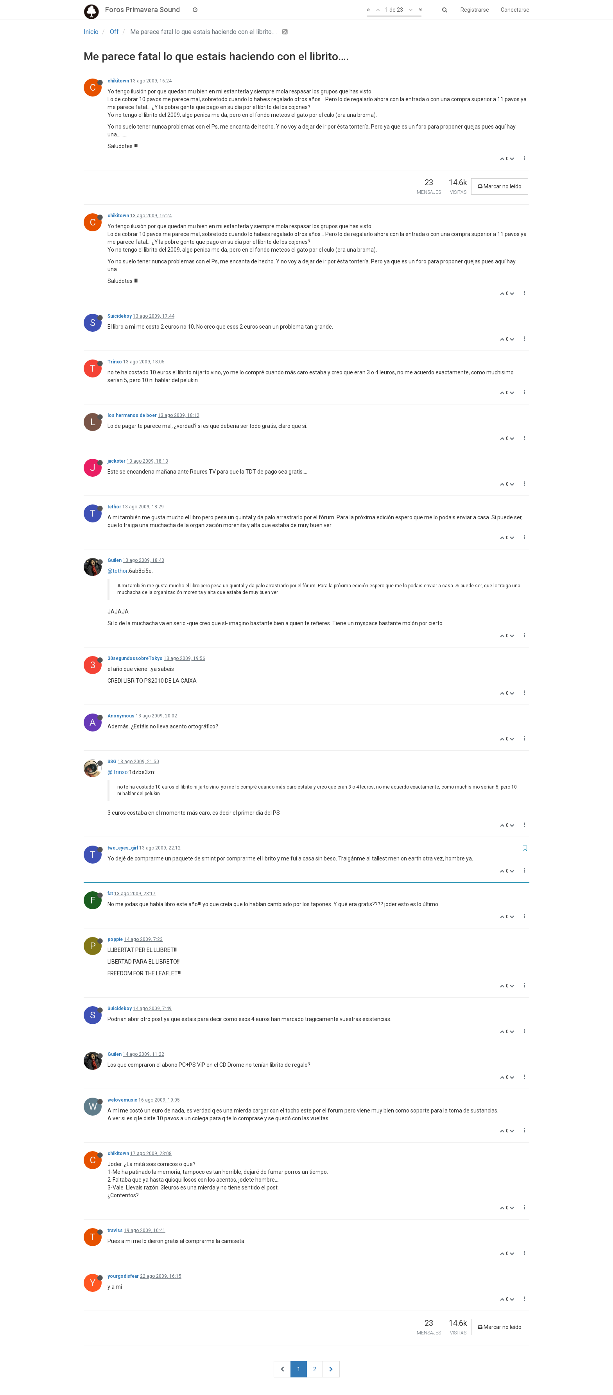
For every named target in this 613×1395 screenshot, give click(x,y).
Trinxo (115, 362)
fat (110, 893)
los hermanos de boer (132, 415)
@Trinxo (118, 772)
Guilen (115, 560)
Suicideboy (120, 316)
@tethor (118, 571)
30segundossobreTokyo (135, 658)
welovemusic (122, 1100)
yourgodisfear (123, 1276)
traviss (115, 1230)
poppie (115, 939)
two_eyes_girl (123, 848)
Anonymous (121, 716)
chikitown (118, 81)
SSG (112, 761)
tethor (114, 507)
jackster (116, 461)
